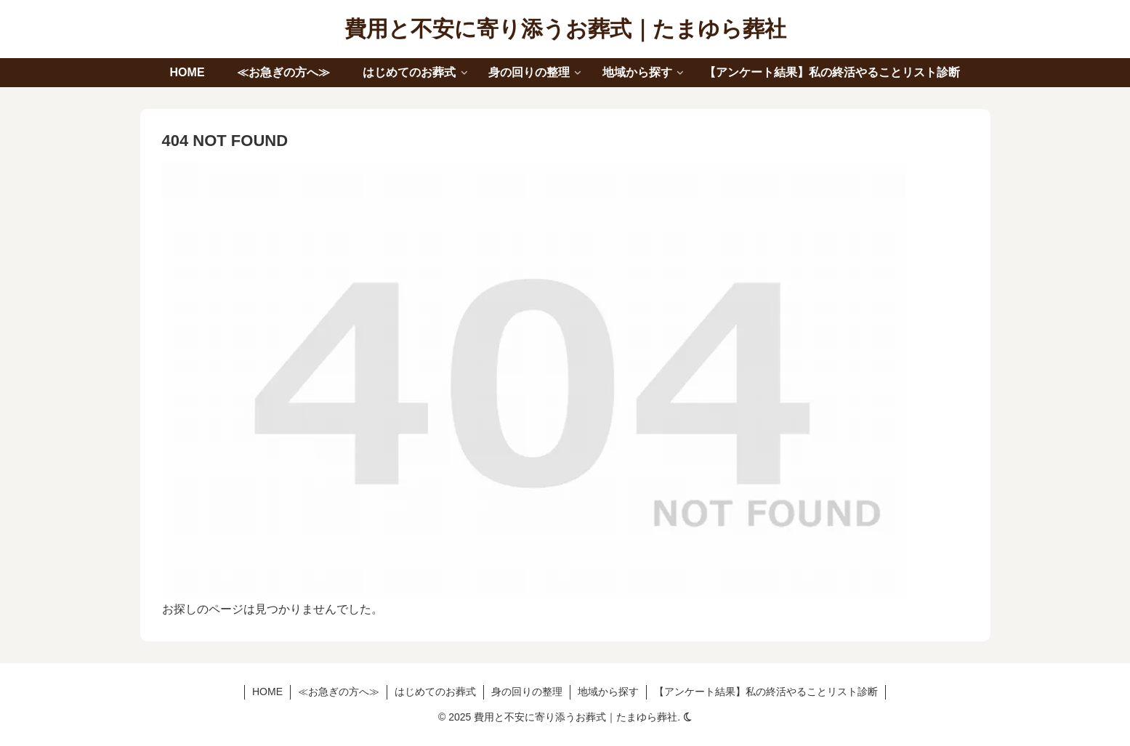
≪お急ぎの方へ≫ (338, 691)
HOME (267, 691)
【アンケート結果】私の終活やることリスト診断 (766, 691)
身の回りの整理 (526, 691)
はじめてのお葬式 (435, 691)
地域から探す (608, 691)
